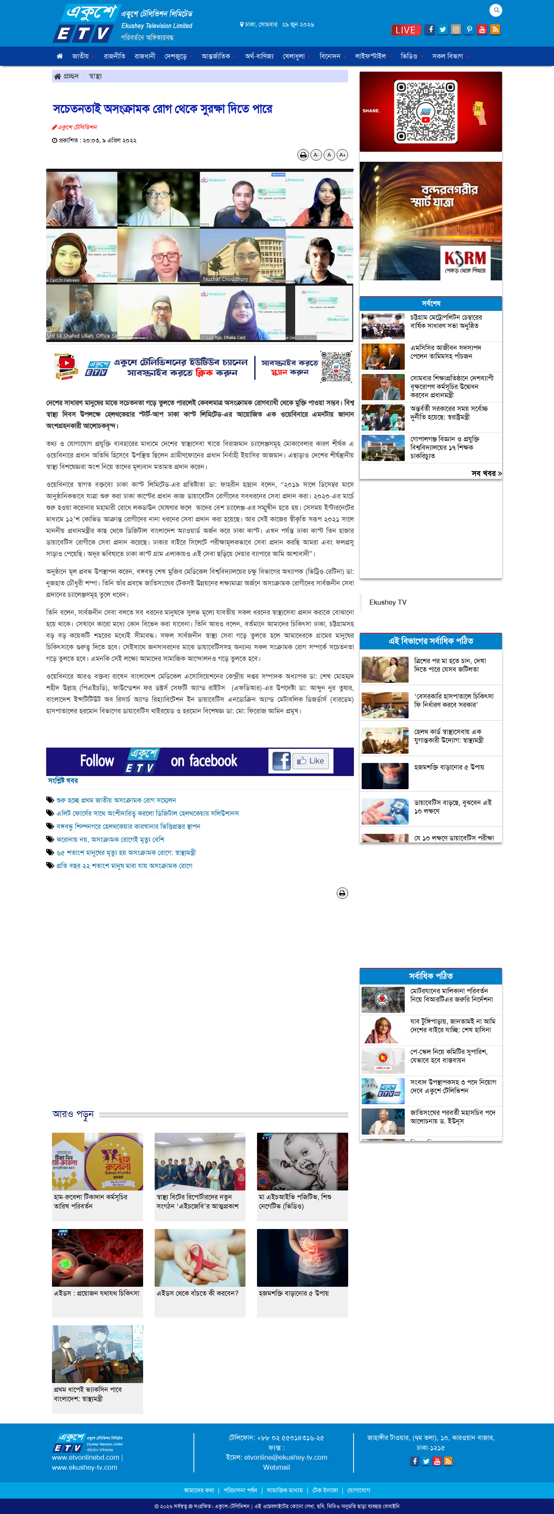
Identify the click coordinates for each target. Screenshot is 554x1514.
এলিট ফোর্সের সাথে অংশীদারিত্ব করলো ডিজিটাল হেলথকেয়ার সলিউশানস (148, 813)
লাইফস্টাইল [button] (373, 56)
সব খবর (487, 473)
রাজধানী (145, 56)
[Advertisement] (200, 1012)
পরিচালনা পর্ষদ (240, 1490)
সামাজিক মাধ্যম (285, 1490)
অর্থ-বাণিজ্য (259, 56)
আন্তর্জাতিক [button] (219, 56)
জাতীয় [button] (83, 56)
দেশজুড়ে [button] (178, 56)
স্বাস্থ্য (95, 76)
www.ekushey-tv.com (84, 1467)
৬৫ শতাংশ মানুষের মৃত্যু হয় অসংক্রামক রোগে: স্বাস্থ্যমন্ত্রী (126, 852)
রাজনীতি (114, 56)
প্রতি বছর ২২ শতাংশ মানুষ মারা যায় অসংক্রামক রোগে (124, 865)
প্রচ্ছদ (66, 76)
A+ (342, 154)
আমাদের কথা (200, 1490)
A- (316, 154)
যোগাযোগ (358, 1490)
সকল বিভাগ (450, 56)
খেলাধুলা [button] (296, 56)
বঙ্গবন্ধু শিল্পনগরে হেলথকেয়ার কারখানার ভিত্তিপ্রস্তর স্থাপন (128, 826)
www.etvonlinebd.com (85, 1457)
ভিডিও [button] (412, 56)
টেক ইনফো (326, 1490)
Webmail (276, 1467)
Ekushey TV (388, 602)
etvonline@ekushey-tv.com (285, 1457)
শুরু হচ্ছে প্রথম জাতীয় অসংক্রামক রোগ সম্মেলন (116, 800)
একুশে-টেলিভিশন (232, 1506)
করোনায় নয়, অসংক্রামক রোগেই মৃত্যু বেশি (110, 839)
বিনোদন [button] (333, 56)
